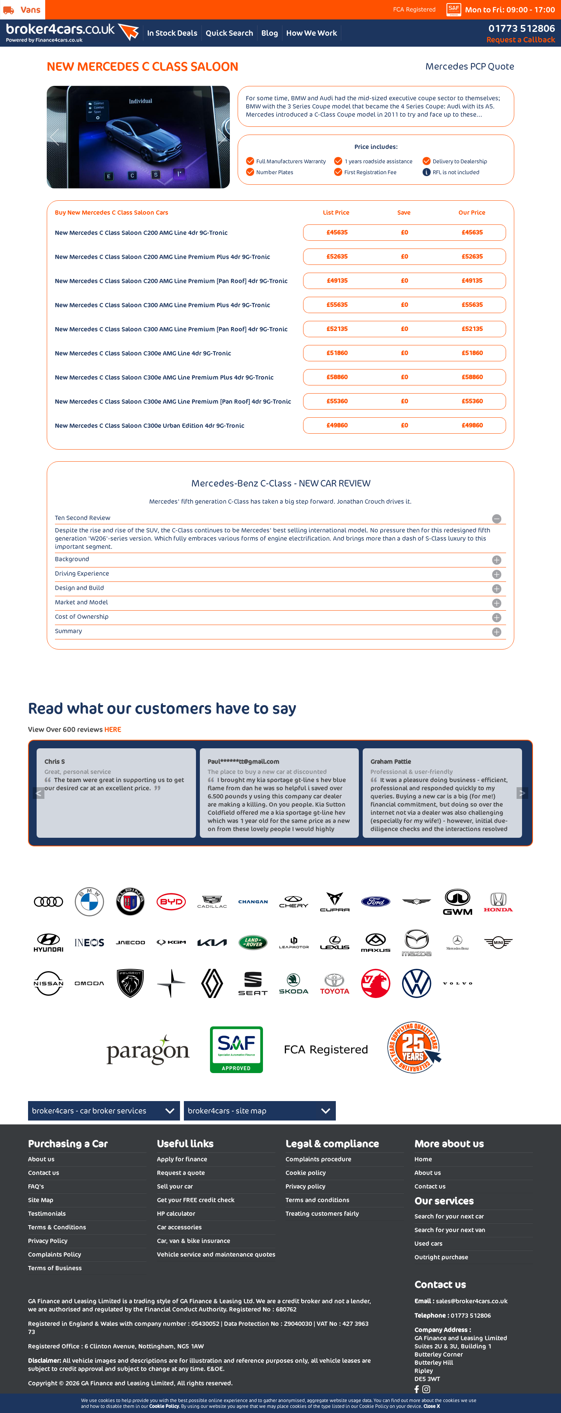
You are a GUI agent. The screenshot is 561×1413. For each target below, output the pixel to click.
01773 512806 (522, 28)
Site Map (40, 1200)
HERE (112, 729)
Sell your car (175, 1186)
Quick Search (229, 33)
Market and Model (81, 602)
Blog (269, 33)
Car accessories (179, 1227)
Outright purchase (441, 1257)
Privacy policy (305, 1186)
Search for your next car (449, 1216)
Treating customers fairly (322, 1214)
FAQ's (36, 1186)
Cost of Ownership (82, 617)
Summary (68, 631)
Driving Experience (82, 573)
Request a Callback (521, 40)
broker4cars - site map (227, 1111)
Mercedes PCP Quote (469, 66)
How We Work (311, 33)
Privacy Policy (47, 1241)
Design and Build (79, 588)
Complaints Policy (54, 1254)
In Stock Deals (172, 33)
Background (72, 559)
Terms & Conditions (57, 1227)
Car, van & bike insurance (193, 1241)
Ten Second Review (82, 518)
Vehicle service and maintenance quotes (216, 1254)
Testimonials (47, 1214)
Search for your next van (450, 1230)
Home (423, 1159)
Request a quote (181, 1173)
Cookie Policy (164, 1406)
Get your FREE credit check (196, 1200)
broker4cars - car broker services (89, 1111)
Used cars (429, 1244)
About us (41, 1159)
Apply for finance (182, 1159)
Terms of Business (55, 1268)
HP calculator (176, 1214)
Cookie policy (306, 1173)
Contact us (43, 1173)
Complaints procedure (318, 1159)
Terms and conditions (317, 1200)
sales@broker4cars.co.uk (472, 1301)
